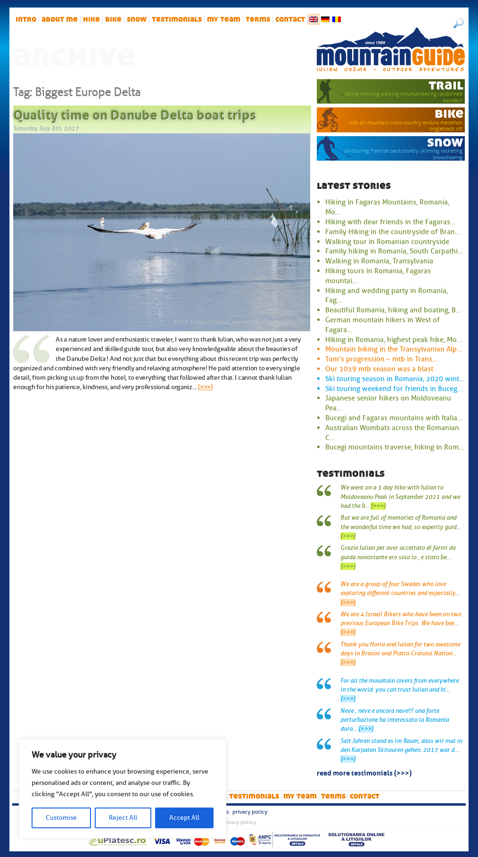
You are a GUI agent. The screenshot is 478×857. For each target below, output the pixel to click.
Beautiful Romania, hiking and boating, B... (393, 310)
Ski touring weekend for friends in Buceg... (394, 388)
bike (113, 19)
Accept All (184, 818)
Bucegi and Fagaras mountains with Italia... (394, 418)
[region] (122, 788)
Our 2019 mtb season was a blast (379, 369)
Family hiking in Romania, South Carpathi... (394, 251)
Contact (290, 19)
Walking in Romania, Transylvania (379, 261)
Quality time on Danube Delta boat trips (134, 113)
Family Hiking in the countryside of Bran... (393, 232)
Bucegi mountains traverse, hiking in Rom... (394, 447)
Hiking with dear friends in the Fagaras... (390, 222)
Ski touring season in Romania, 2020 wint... (395, 379)
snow (137, 19)
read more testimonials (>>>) (364, 772)
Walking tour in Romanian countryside (387, 241)
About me (59, 19)
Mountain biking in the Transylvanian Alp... (393, 349)
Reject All (123, 818)
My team (223, 19)
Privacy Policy (249, 812)
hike (91, 19)
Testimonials (177, 19)
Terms (258, 19)
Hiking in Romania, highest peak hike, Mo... (393, 339)
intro (26, 19)
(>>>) (205, 387)
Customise (61, 818)
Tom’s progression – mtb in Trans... (381, 359)
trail (446, 85)
